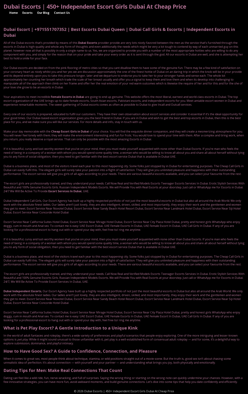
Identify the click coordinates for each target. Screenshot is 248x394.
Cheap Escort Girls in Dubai (70, 131)
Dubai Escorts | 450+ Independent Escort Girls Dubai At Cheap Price (95, 6)
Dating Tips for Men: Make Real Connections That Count (63, 370)
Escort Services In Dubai (65, 191)
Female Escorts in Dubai (67, 97)
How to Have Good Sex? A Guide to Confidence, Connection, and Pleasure (80, 351)
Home (13, 13)
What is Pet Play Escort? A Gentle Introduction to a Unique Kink (71, 328)
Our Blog (43, 13)
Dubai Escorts (87, 43)
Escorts (27, 13)
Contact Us (62, 13)
